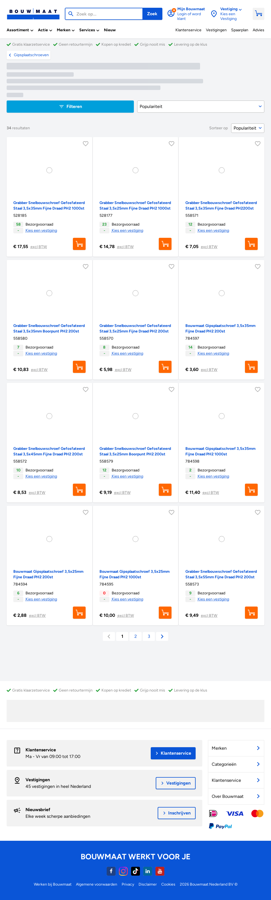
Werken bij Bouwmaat (52, 884)
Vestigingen (37, 779)
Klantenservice (40, 749)
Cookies (168, 884)
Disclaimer (148, 884)
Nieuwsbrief (37, 809)
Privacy (128, 884)
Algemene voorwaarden (96, 884)
